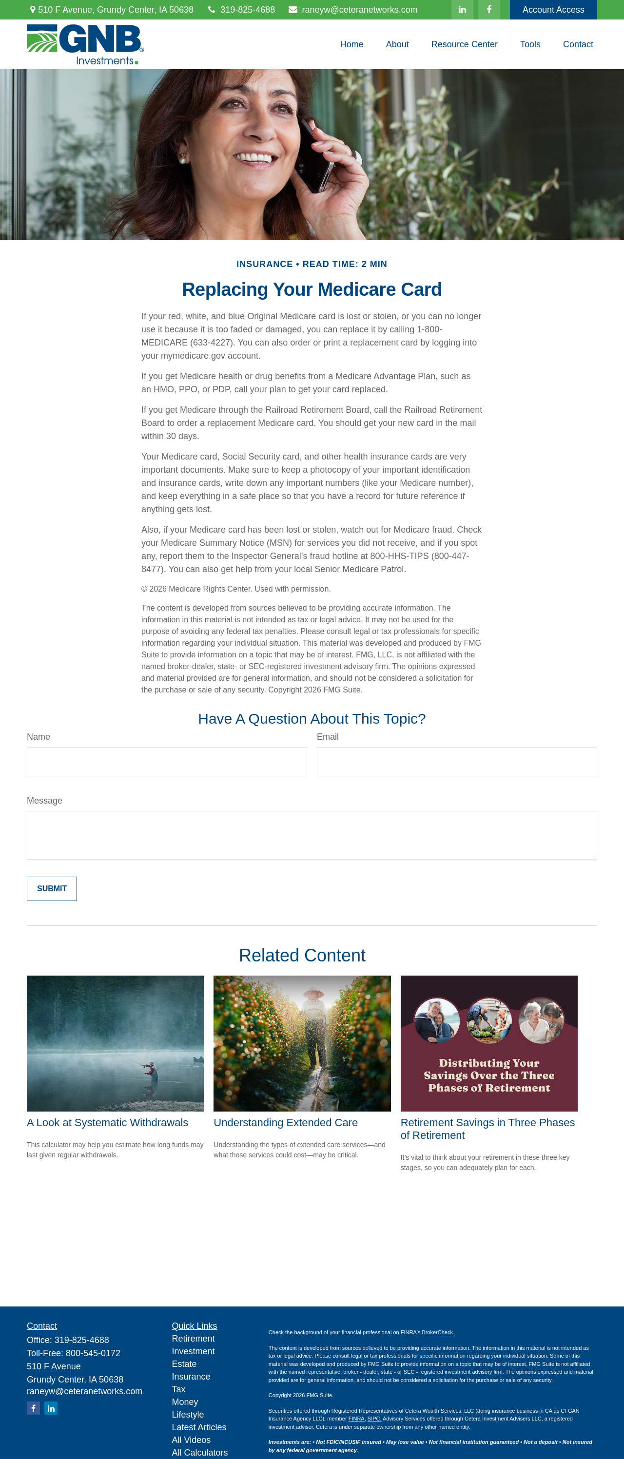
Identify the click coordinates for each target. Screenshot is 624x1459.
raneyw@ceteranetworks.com (352, 10)
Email (328, 737)
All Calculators (200, 1453)
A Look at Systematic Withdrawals (107, 1122)
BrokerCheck (437, 1332)
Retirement (193, 1339)
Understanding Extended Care (286, 1122)
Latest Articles (199, 1427)
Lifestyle (188, 1415)
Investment (193, 1351)
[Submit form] (52, 889)
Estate (184, 1364)
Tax (179, 1389)
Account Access (554, 10)
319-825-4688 (240, 10)
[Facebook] (489, 9)
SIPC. (375, 1418)
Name (38, 737)
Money (185, 1402)
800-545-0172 (93, 1353)
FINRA (357, 1418)
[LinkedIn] (462, 9)
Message (44, 801)
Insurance (191, 1377)
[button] (352, 44)
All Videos (191, 1440)
